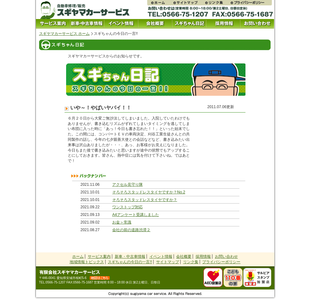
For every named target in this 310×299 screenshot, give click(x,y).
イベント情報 (121, 24)
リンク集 (217, 2)
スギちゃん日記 (189, 24)
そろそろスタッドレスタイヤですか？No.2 (148, 192)
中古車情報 (87, 24)
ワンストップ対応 (127, 207)
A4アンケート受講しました (135, 214)
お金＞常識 (121, 222)
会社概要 (155, 24)
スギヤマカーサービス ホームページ (160, 2)
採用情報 (223, 24)
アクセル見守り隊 (127, 184)
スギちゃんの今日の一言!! (130, 262)
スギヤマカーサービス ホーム (64, 33)
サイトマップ (188, 2)
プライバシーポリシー (251, 2)
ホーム (78, 256)
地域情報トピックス (87, 262)
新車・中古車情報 (130, 256)
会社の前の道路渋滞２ (131, 230)
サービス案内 (53, 24)
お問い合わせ (257, 24)
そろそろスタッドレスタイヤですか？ (144, 200)
